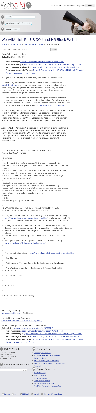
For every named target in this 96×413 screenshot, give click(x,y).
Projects (80, 5)
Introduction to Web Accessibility (18, 23)
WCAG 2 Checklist (40, 375)
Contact (7, 394)
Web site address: (6, 368)
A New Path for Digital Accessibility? (46, 361)
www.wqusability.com (11, 313)
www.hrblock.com (9, 85)
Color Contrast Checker (42, 381)
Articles (62, 5)
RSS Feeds (25, 394)
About (16, 394)
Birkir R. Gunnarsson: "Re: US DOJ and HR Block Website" (58, 70)
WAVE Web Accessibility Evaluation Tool (47, 386)
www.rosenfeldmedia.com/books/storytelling (21, 320)
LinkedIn (36, 394)
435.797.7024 (6, 358)
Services (54, 5)
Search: (8, 17)
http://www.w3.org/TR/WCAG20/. (51, 105)
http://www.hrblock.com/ (33, 243)
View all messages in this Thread (20, 73)
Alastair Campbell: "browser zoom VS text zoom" (42, 61)
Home (4, 44)
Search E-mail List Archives (13, 49)
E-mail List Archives (33, 44)
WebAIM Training (13, 29)
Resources (71, 5)
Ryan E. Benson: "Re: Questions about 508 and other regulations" (53, 64)
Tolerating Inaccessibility (42, 353)
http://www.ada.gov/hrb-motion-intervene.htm (26, 218)
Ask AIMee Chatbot (40, 378)
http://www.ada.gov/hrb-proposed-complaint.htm (51, 253)
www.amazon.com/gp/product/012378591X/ (33, 328)
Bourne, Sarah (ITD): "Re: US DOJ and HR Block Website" (54, 67)
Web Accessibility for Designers (44, 383)
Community (89, 5)
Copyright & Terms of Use (53, 394)
